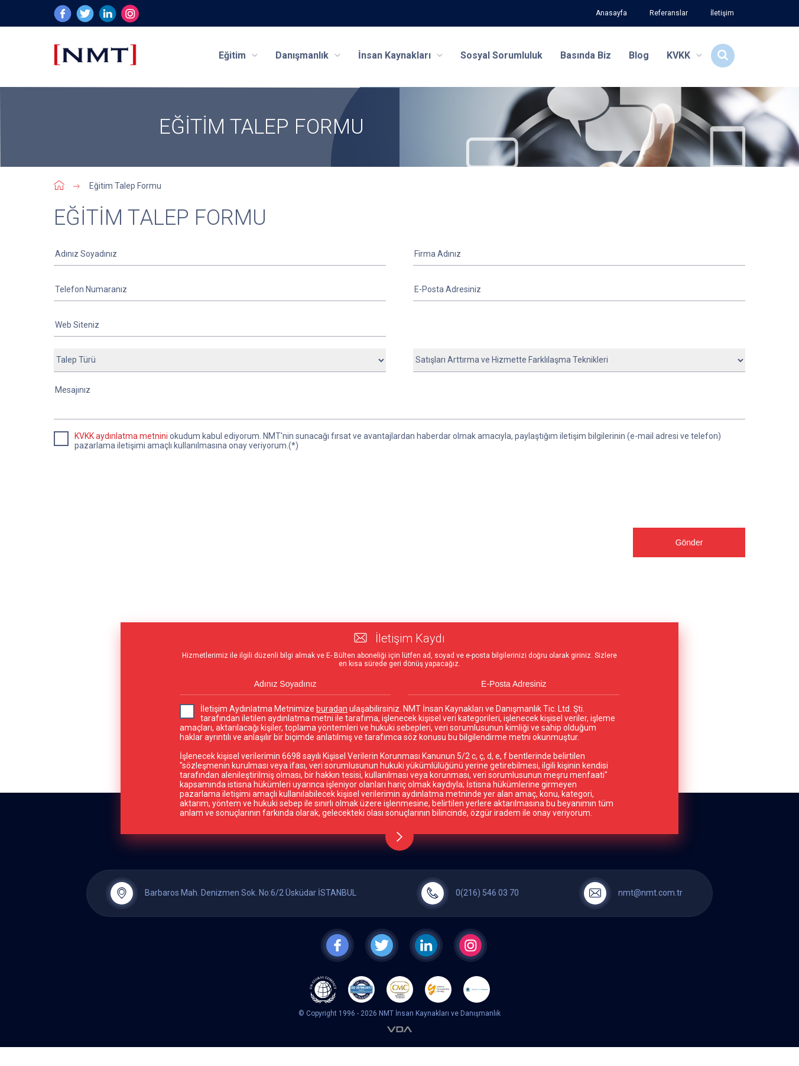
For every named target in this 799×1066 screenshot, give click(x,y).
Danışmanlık (307, 55)
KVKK (684, 55)
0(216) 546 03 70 (487, 892)
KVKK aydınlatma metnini (121, 436)
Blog (639, 55)
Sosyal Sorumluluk (501, 55)
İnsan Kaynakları (400, 55)
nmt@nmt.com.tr (650, 892)
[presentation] (143, 558)
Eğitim (238, 55)
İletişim (722, 13)
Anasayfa (611, 13)
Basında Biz (585, 55)
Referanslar (668, 13)
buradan (331, 708)
